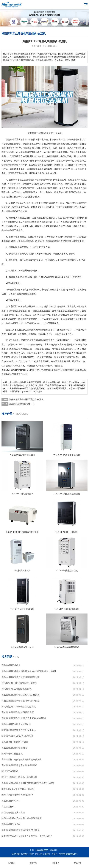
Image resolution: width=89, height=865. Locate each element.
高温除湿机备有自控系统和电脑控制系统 (20, 677)
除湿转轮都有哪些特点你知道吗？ (17, 795)
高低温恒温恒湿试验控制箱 (14, 747)
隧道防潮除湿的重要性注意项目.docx (19, 730)
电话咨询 (78, 861)
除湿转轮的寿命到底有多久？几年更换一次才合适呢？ (27, 836)
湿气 (41, 192)
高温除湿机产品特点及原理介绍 (16, 724)
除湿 (12, 139)
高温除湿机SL (8, 806)
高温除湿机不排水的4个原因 (15, 742)
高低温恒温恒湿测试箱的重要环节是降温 (20, 830)
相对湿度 (16, 188)
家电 (44, 160)
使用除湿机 (69, 236)
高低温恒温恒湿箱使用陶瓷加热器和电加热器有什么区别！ (29, 783)
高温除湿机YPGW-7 (11, 800)
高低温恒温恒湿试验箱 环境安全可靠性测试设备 (24, 718)
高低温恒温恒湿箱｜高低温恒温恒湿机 (19, 765)
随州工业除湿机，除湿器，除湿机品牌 (19, 777)
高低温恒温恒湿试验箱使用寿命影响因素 (20, 700)
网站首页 (11, 861)
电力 (44, 139)
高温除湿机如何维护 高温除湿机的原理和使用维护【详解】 (29, 671)
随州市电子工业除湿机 (12, 753)
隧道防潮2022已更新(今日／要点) (17, 736)
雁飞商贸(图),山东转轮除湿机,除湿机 (19, 706)
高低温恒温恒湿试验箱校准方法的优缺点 (20, 695)
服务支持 (56, 861)
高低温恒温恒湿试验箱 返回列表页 (18, 712)
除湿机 (50, 179)
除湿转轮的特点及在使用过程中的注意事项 (22, 818)
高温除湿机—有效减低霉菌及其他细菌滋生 (22, 759)
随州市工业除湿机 (10, 771)
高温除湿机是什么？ (11, 665)
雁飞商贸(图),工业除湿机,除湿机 (16, 689)
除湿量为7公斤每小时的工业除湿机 (18, 789)
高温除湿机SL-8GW (11, 824)
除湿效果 (62, 144)
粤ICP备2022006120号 (68, 854)
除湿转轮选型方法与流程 (13, 812)
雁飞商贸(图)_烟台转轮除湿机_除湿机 (19, 683)
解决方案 (33, 861)
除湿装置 (31, 144)
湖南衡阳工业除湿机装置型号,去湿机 (26, 399)
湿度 (32, 179)
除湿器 (55, 144)
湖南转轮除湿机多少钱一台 (21, 404)
